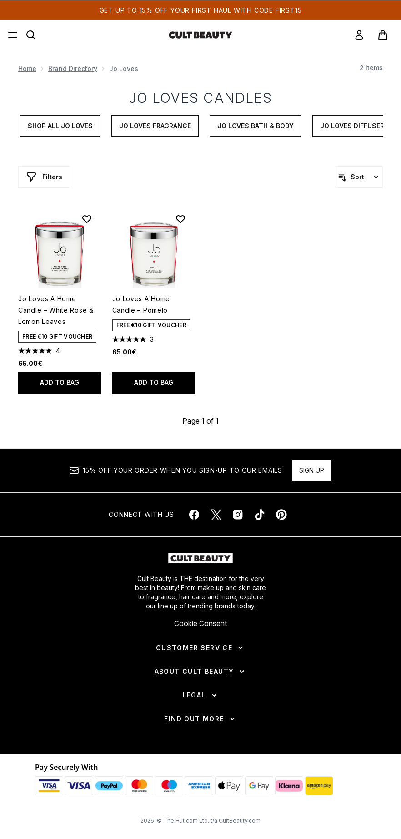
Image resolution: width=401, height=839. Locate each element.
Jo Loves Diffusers (354, 126)
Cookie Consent (200, 623)
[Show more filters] (44, 177)
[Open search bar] (30, 35)
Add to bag (59, 382)
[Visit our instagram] (238, 515)
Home (27, 68)
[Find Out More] (200, 718)
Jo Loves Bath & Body (255, 126)
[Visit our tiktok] (260, 515)
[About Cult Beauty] (201, 671)
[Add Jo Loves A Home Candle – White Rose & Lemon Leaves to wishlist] (87, 219)
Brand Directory (72, 68)
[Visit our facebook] (194, 515)
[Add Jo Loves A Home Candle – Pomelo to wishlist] (180, 219)
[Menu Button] (12, 35)
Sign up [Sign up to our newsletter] (311, 470)
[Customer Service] (200, 647)
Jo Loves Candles (200, 98)
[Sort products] (359, 177)
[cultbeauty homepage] (200, 35)
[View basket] (383, 35)
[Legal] (201, 695)
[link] (359, 35)
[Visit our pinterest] (281, 515)
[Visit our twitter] (216, 515)
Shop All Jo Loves (60, 126)
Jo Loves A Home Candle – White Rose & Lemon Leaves (56, 310)
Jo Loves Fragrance (155, 126)
